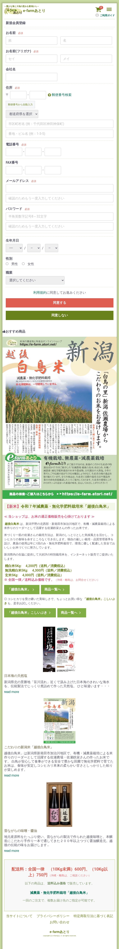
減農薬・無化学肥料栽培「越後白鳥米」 (59, 893)
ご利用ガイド (104, 15)
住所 (9, 88)
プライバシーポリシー (52, 916)
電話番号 (12, 144)
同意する (59, 303)
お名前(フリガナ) (18, 51)
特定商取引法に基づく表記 (93, 916)
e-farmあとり (59, 932)
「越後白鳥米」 (21, 589)
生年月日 (12, 240)
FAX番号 (12, 162)
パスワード (14, 209)
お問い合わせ (59, 922)
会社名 (11, 69)
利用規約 (39, 293)
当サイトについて (19, 916)
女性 (28, 264)
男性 (12, 264)
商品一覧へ (54, 589)
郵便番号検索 (62, 95)
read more (11, 692)
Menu (109, 7)
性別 (9, 259)
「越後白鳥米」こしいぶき (29, 613)
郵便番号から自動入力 (20, 104)
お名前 (11, 33)
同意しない (59, 315)
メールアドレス (17, 181)
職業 (9, 273)
